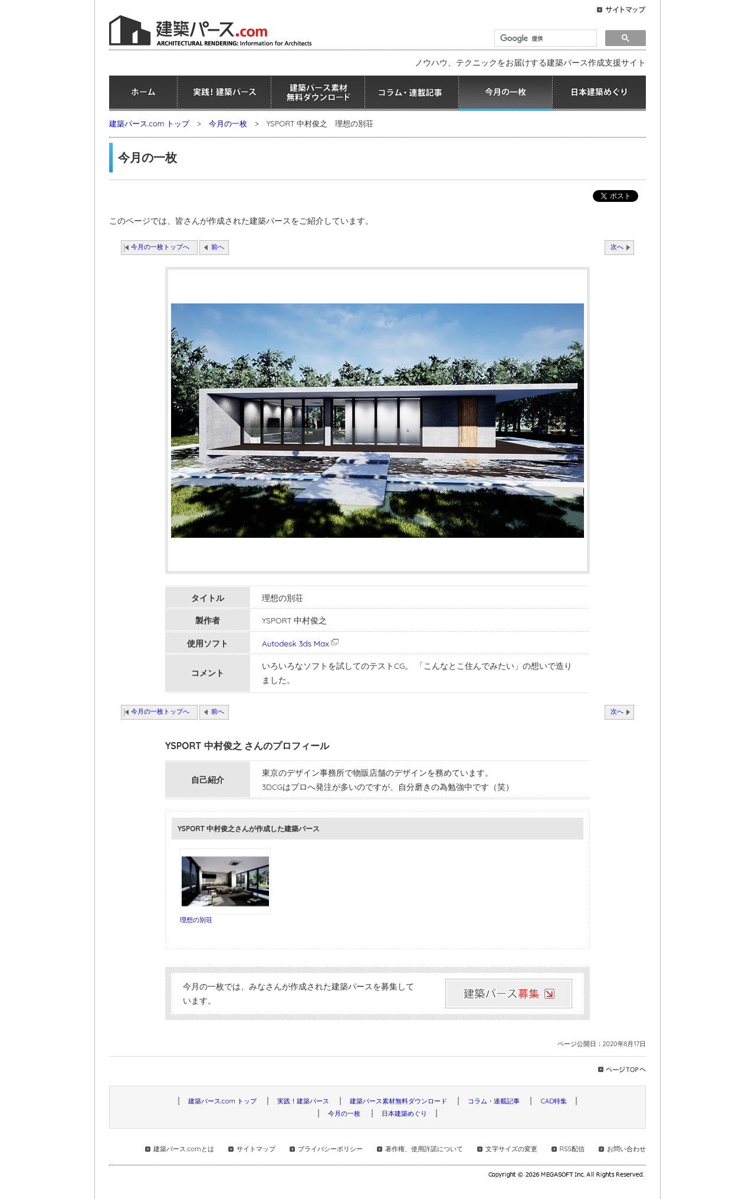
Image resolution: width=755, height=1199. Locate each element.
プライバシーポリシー (330, 1149)
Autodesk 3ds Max (301, 643)
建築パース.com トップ (149, 123)
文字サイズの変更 (511, 1149)
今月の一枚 (505, 93)
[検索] (544, 38)
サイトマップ (256, 1149)
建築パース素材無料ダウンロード (318, 93)
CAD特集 (553, 1101)
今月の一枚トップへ (160, 247)
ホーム (143, 93)
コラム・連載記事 (411, 93)
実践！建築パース (224, 93)
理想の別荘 (196, 920)
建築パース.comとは (183, 1149)
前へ (217, 247)
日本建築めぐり (599, 93)
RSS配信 (572, 1149)
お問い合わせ (626, 1149)
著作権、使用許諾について (424, 1149)
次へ (616, 247)
